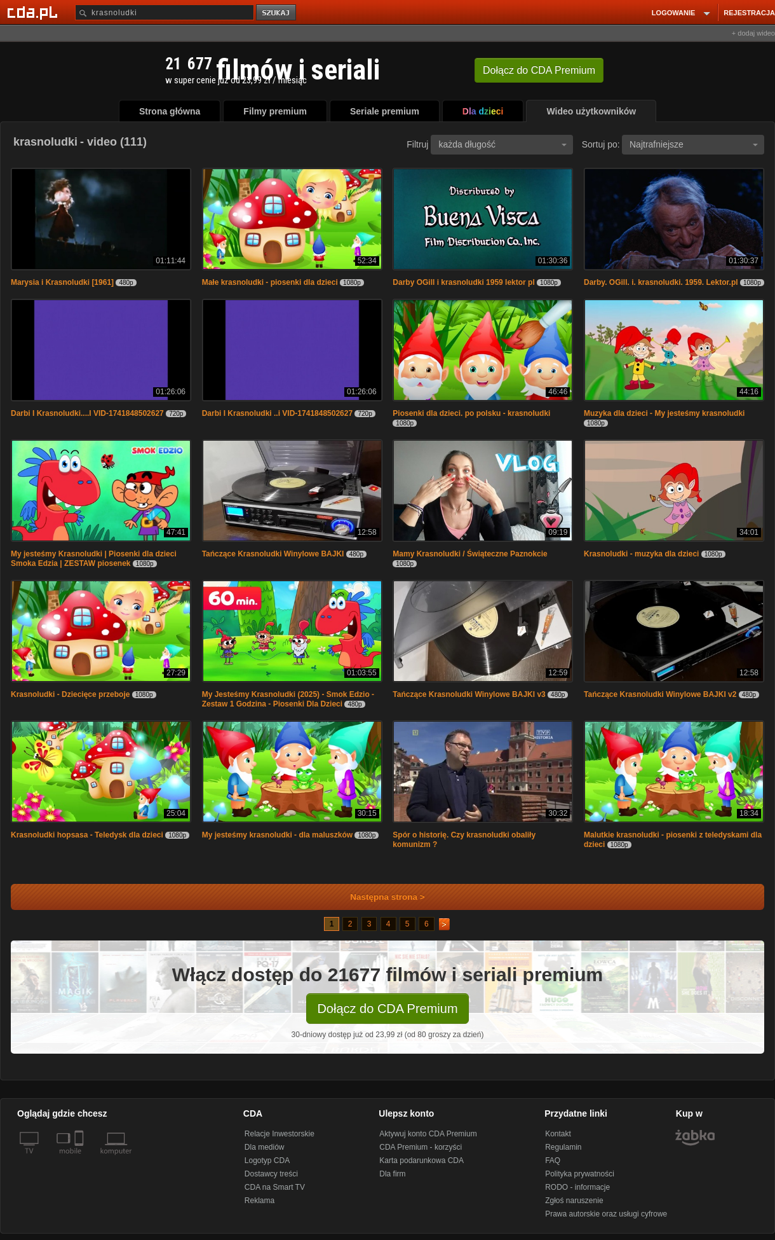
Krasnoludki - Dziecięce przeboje (70, 694)
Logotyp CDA (267, 1160)
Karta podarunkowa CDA (421, 1160)
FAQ (552, 1160)
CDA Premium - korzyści (420, 1147)
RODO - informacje (577, 1187)
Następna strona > (379, 897)
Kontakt (558, 1133)
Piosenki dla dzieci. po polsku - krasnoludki (471, 413)
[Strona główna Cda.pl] (34, 12)
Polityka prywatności (579, 1173)
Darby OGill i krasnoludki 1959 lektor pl (463, 282)
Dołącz (539, 70)
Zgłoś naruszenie (574, 1200)
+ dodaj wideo (753, 33)
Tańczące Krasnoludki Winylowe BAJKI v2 (660, 694)
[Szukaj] (164, 12)
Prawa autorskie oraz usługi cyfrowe (606, 1213)
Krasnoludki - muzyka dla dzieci (641, 553)
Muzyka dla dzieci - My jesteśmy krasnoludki (664, 413)
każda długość (502, 144)
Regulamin (563, 1147)
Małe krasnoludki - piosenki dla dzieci (270, 282)
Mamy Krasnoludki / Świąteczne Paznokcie (470, 553)
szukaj (277, 13)
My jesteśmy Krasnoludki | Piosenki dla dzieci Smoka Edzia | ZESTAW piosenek (94, 558)
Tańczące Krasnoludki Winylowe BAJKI (273, 553)
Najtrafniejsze (694, 144)
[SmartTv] (80, 1158)
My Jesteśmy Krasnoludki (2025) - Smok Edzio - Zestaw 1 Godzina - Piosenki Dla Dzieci (288, 699)
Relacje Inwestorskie (279, 1133)
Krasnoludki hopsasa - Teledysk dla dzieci (87, 834)
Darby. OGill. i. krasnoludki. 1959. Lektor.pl (661, 282)
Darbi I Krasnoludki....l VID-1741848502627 (87, 413)
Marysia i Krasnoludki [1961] (62, 282)
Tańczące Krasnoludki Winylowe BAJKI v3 (469, 694)
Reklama (259, 1200)
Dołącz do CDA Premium (387, 1009)
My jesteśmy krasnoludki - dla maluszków (277, 834)
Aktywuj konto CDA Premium (427, 1133)
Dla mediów (265, 1147)
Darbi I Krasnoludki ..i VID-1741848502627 (277, 413)
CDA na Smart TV (275, 1187)
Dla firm (392, 1173)
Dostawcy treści (271, 1173)
